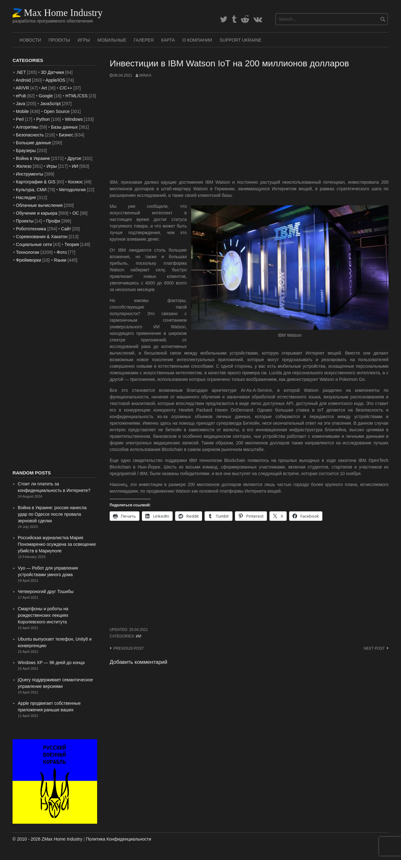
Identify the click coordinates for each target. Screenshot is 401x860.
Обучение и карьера (36, 213)
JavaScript (50, 103)
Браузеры (26, 150)
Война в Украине (33, 158)
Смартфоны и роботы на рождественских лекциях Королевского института (43, 615)
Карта (168, 40)
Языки (60, 260)
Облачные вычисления (39, 205)
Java (20, 103)
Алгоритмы (27, 127)
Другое (74, 158)
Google (46, 95)
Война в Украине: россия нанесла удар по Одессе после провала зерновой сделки (52, 514)
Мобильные (111, 40)
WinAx (145, 75)
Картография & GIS (35, 181)
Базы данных (64, 127)
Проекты (59, 40)
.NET (21, 72)
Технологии (27, 252)
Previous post (128, 648)
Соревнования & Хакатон (42, 236)
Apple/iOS (55, 80)
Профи (53, 220)
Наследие (26, 197)
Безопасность (30, 134)
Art (44, 87)
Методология (72, 189)
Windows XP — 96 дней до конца (51, 662)
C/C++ (66, 87)
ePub (21, 95)
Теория (72, 244)
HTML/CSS (76, 95)
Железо (24, 166)
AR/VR (22, 87)
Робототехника (31, 228)
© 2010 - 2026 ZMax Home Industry (47, 839)
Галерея (144, 40)
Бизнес (66, 134)
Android (23, 80)
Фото (62, 252)
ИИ (138, 636)
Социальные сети (34, 244)
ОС (75, 213)
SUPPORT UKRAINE (240, 40)
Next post (374, 648)
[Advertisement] (249, 128)
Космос (75, 181)
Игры (83, 40)
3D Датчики (52, 72)
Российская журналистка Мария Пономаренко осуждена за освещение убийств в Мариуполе (57, 544)
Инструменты (29, 174)
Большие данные (33, 142)
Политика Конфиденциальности (118, 839)
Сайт (66, 228)
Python (43, 119)
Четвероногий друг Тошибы (46, 591)
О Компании (197, 40)
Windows (74, 119)
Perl (20, 119)
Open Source (57, 111)
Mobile (22, 111)
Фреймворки (28, 260)
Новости (30, 40)
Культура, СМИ (31, 189)
